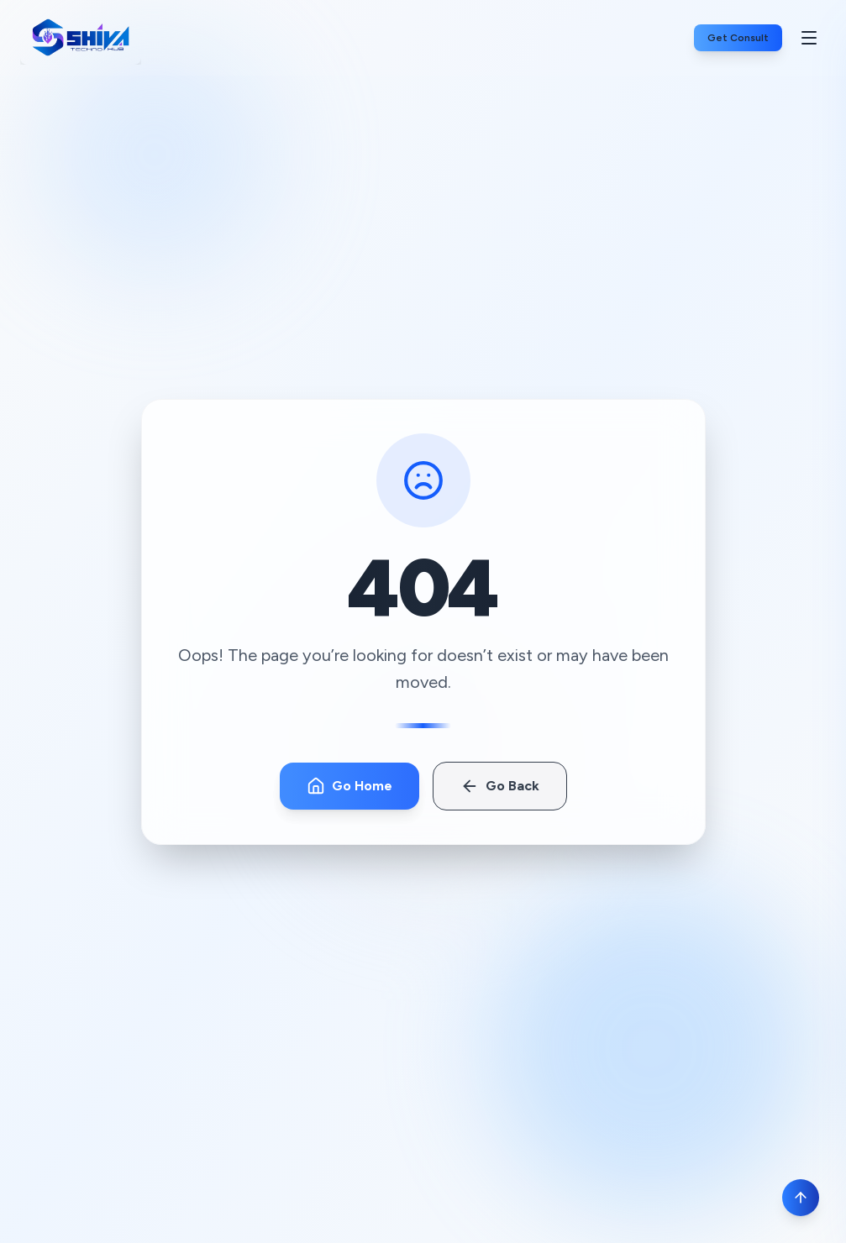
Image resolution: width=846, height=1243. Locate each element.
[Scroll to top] (800, 1197)
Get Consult (738, 38)
